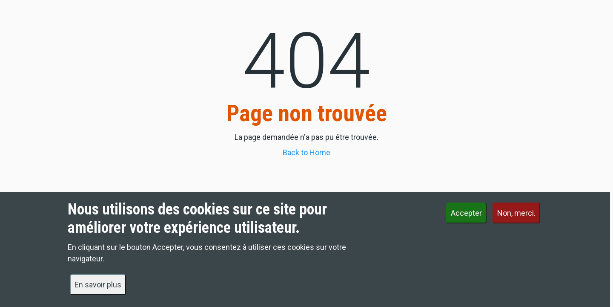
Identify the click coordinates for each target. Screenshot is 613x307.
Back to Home (306, 152)
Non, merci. (516, 218)
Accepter (466, 218)
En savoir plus (97, 290)
